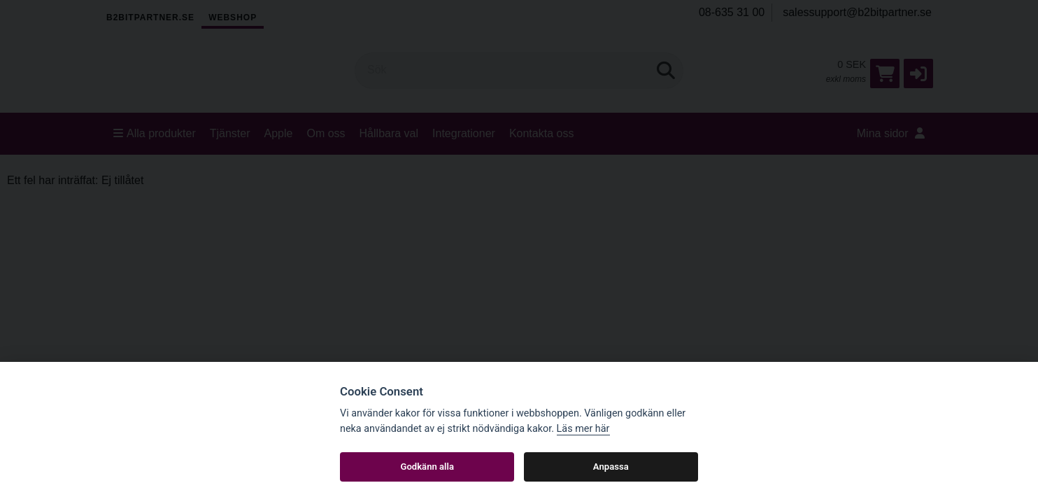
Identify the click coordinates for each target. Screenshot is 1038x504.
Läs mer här (583, 429)
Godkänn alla (427, 466)
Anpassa (611, 466)
